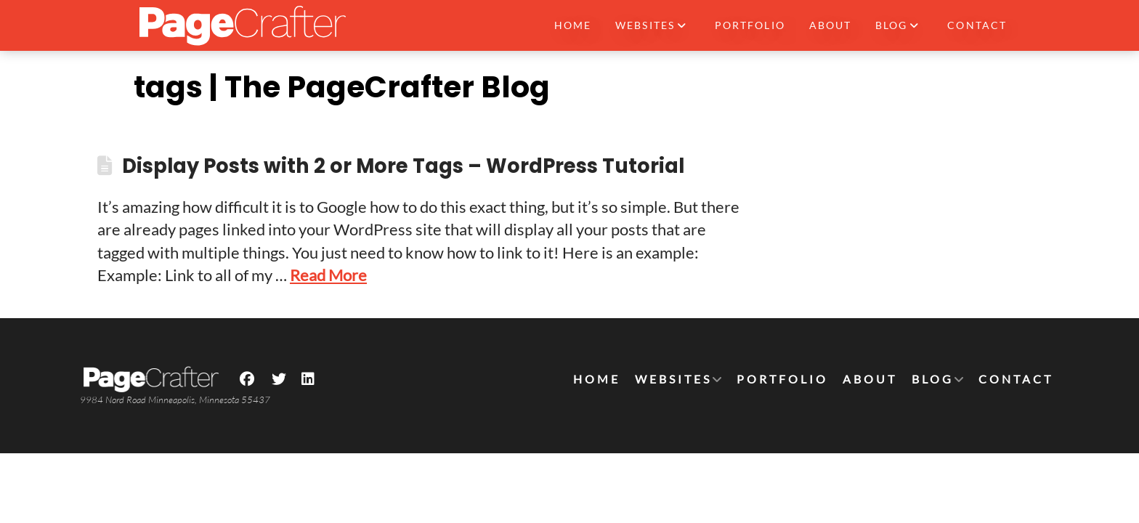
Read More (328, 275)
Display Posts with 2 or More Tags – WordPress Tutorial (403, 166)
